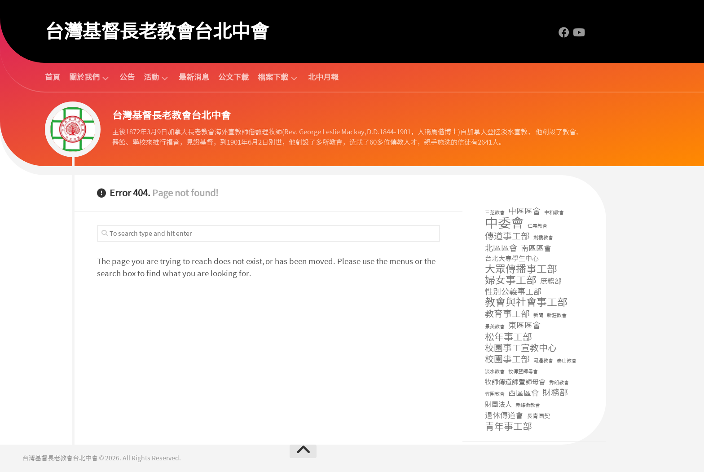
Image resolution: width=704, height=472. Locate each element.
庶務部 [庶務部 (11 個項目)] (551, 281)
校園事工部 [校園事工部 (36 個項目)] (507, 359)
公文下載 (233, 77)
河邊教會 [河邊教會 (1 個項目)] (543, 360)
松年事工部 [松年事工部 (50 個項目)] (508, 337)
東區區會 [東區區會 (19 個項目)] (524, 326)
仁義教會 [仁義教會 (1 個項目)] (537, 226)
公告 (127, 77)
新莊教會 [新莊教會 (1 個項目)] (557, 315)
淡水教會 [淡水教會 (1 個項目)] (495, 371)
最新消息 (194, 77)
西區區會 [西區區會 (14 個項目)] (523, 393)
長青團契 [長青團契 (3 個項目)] (538, 416)
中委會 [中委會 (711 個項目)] (504, 223)
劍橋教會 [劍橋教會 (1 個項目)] (543, 237)
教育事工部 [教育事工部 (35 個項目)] (507, 314)
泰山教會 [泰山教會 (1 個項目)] (566, 360)
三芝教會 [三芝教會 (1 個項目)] (495, 212)
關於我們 (84, 77)
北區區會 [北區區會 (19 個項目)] (501, 248)
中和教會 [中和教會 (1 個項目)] (554, 212)
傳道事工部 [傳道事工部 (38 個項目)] (507, 236)
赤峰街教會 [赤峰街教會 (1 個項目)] (527, 405)
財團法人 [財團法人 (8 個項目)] (498, 404)
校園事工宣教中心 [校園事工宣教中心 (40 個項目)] (521, 348)
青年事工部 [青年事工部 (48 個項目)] (508, 427)
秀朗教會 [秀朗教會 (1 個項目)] (559, 382)
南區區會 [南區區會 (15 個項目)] (536, 248)
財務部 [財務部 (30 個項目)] (555, 393)
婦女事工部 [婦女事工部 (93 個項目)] (511, 280)
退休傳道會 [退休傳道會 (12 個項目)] (504, 415)
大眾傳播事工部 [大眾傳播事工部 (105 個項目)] (521, 269)
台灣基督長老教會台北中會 (156, 31)
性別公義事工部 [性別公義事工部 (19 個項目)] (513, 292)
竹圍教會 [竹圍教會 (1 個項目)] (495, 394)
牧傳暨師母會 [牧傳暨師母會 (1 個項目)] (523, 371)
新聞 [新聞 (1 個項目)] (538, 315)
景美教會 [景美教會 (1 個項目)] (495, 326)
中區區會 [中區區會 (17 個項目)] (524, 212)
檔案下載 (273, 77)
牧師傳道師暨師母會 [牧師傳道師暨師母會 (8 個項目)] (515, 382)
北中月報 (323, 77)
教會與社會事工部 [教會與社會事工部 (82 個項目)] (526, 302)
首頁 (52, 77)
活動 (151, 77)
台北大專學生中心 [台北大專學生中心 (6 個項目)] (512, 258)
